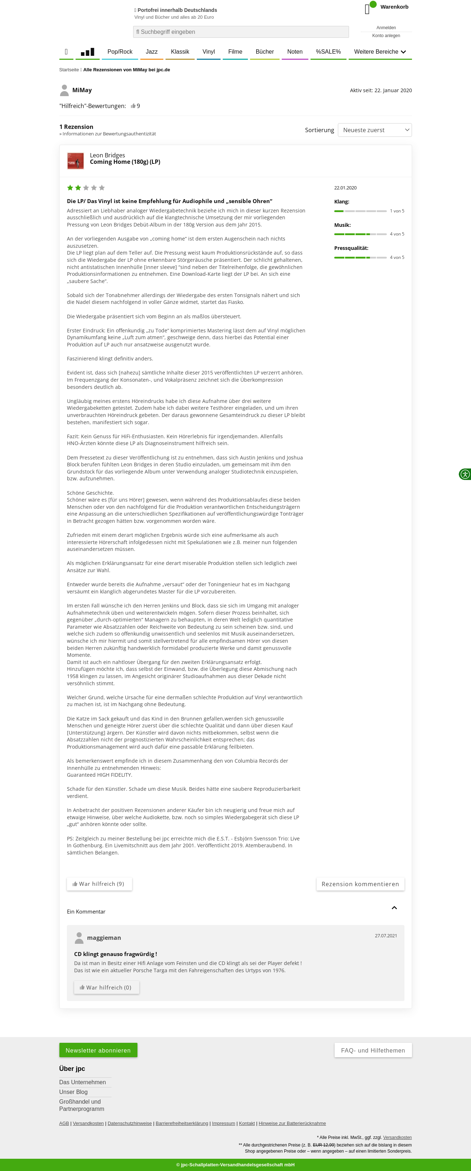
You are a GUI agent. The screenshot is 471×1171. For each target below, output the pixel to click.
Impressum (223, 1123)
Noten (295, 52)
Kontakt (247, 1123)
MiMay (75, 90)
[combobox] (241, 32)
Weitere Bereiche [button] (380, 52)
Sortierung (319, 130)
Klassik (180, 52)
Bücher (265, 52)
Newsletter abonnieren (98, 1050)
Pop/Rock (120, 52)
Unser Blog (73, 1092)
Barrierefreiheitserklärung (182, 1123)
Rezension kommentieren (360, 884)
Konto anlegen (386, 35)
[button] (394, 908)
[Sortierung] (375, 130)
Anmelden (386, 27)
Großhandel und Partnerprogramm (81, 1105)
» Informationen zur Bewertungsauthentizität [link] (107, 133)
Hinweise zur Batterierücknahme (292, 1123)
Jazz (152, 52)
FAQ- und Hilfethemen (373, 1050)
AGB (64, 1123)
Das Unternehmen (82, 1082)
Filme (235, 52)
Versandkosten (88, 1123)
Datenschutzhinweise (130, 1123)
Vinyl (209, 52)
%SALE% (328, 52)
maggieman (97, 938)
